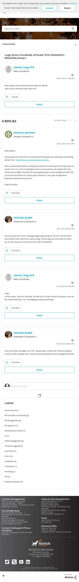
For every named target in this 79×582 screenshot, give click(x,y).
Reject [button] (67, 8)
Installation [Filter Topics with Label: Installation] (9, 461)
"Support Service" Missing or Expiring (56, 532)
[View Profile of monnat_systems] (24, 132)
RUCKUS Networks (41, 549)
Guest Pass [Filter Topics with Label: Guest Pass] (9, 451)
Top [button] (3, 576)
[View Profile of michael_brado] (23, 217)
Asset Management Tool (51, 501)
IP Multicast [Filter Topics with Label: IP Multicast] (9, 466)
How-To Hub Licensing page (13, 501)
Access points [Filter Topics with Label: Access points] (10, 410)
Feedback (6, 534)
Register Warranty (48, 528)
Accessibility (46, 522)
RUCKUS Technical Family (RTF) (15, 522)
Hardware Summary (49, 503)
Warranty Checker (48, 530)
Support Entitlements (50, 505)
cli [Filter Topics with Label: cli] (5, 436)
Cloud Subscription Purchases (53, 510)
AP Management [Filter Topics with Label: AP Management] (11, 420)
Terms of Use (25, 569)
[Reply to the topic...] (42, 386)
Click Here (73, 3)
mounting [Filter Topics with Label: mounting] (9, 471)
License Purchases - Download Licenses (18, 505)
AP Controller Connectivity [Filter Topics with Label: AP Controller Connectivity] (15, 415)
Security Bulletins (9, 518)
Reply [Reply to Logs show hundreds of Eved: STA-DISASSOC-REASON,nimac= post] (39, 104)
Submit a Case (47, 512)
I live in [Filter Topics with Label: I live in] (7, 456)
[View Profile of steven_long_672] (24, 67)
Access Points (9, 44)
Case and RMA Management (52, 514)
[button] (49, 8)
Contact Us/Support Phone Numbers (17, 532)
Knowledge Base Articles (12, 513)
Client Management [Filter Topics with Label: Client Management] (13, 441)
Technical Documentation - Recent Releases (16, 515)
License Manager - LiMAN (12, 503)
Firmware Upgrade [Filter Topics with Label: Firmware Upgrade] (12, 446)
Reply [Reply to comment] (39, 200)
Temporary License (9, 507)
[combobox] (39, 29)
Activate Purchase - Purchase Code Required (55, 507)
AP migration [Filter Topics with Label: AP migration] (10, 425)
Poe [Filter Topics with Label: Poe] (6, 476)
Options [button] (75, 44)
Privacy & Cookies (35, 569)
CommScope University (11, 524)
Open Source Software (50, 520)
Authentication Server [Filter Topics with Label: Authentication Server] (14, 430)
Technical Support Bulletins (13, 520)
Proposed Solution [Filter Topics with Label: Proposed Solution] (12, 481)
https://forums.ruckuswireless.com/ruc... (33, 160)
